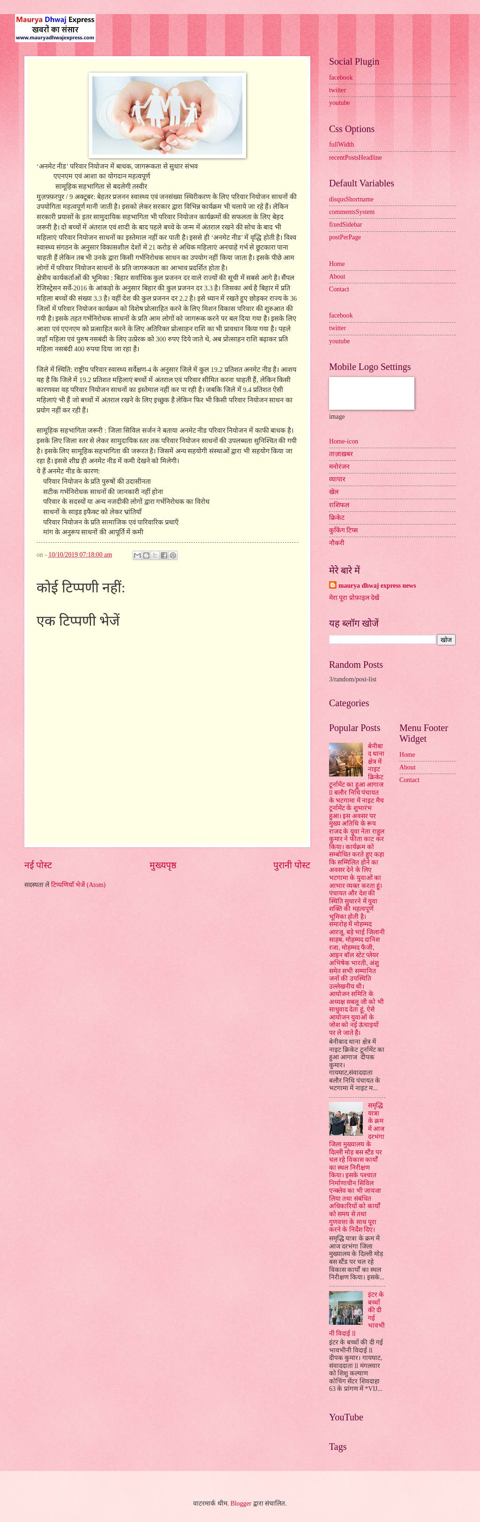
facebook (341, 77)
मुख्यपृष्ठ (163, 865)
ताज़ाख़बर (341, 454)
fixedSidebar (345, 224)
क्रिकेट (337, 517)
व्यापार (337, 479)
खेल (333, 491)
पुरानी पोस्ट (291, 865)
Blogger (241, 1503)
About (337, 276)
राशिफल (339, 505)
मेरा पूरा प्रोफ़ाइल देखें (354, 597)
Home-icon (343, 441)
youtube (339, 102)
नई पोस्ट (38, 865)
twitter (337, 90)
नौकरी (337, 543)
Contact (339, 289)
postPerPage (345, 237)
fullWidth (341, 144)
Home (337, 263)
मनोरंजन (339, 466)
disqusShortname (351, 199)
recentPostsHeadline (355, 157)
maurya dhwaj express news (377, 585)
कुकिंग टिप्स (343, 530)
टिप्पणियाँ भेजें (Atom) (78, 884)
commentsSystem (352, 211)
